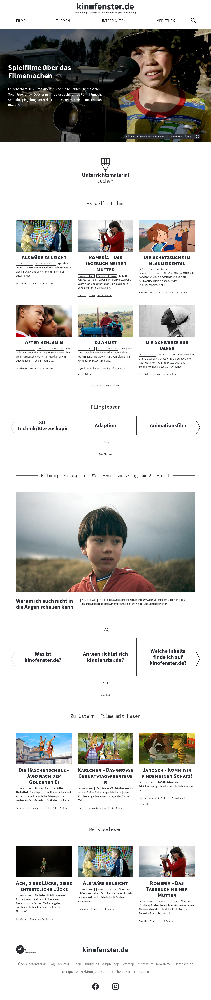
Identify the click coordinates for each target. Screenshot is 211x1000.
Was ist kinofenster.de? (42, 657)
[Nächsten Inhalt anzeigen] (198, 429)
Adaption (105, 425)
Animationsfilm (168, 425)
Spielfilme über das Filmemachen (39, 71)
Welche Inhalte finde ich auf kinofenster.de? (168, 657)
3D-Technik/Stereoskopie (43, 425)
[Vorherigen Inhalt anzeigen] (13, 429)
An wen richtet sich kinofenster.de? (105, 657)
